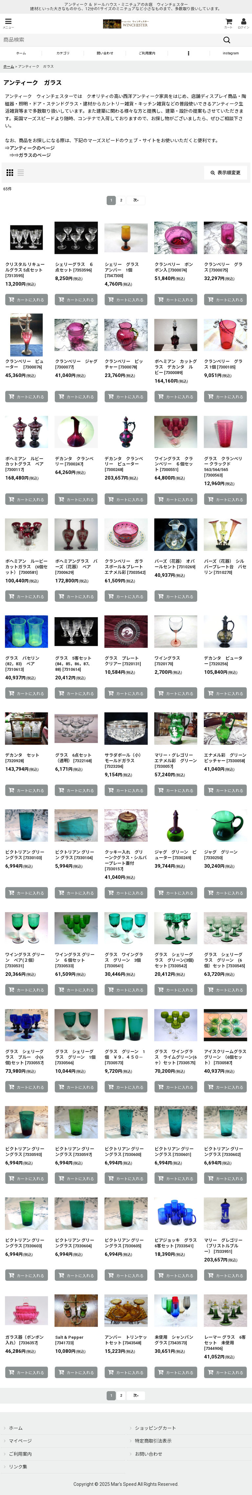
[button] (8, 23)
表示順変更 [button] (226, 172)
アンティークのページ (32, 148)
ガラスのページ (35, 155)
